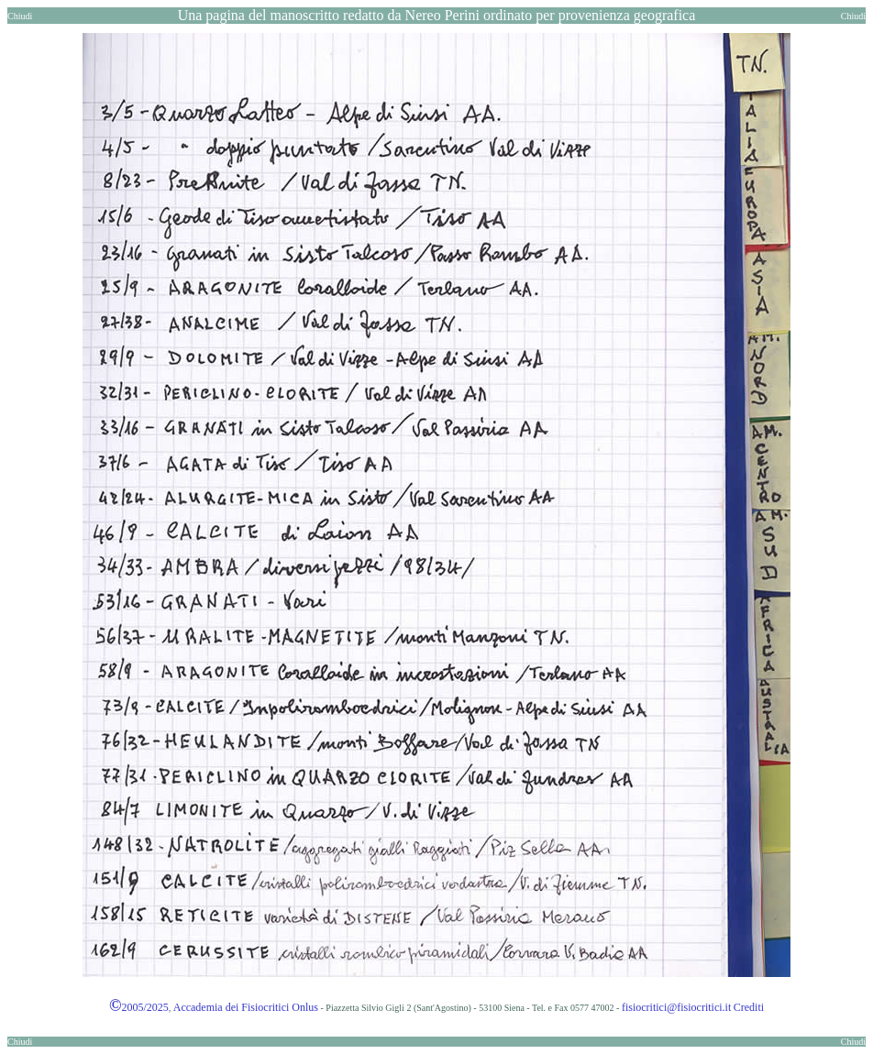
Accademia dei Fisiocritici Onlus (245, 1007)
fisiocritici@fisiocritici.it (676, 1007)
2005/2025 (139, 1007)
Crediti (749, 1007)
